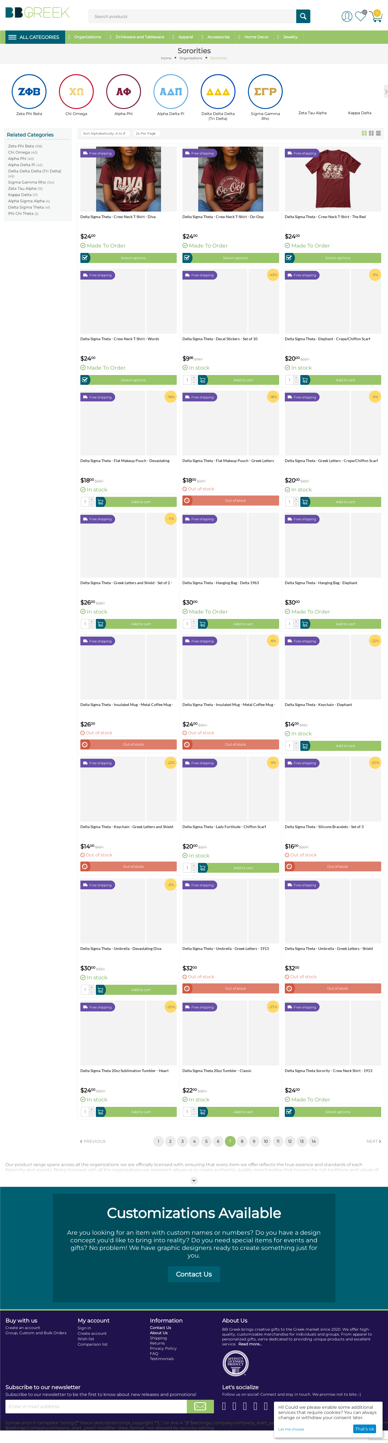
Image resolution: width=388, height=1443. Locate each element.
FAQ (154, 1366)
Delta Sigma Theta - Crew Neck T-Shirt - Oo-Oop (223, 215)
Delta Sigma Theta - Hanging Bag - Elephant (321, 585)
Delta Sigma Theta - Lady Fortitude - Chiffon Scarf (224, 832)
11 (281, 1151)
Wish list (86, 1351)
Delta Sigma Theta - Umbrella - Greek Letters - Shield (329, 955)
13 (307, 1151)
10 (268, 1151)
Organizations (191, 58)
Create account (92, 1345)
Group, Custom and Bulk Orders (36, 1345)
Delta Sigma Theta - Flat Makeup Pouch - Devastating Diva (124, 462)
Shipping (158, 1350)
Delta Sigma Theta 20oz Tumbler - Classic (217, 1079)
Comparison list (93, 1356)
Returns (157, 1355)
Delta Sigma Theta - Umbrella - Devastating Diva (120, 955)
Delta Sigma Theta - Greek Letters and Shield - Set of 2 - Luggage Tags (126, 585)
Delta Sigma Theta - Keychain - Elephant (318, 709)
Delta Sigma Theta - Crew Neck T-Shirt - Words (119, 339)
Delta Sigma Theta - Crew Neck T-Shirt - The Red (325, 215)
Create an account (22, 1340)
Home (165, 58)
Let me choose (291, 1429)
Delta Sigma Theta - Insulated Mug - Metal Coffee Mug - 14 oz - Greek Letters (228, 709)
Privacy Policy (163, 1360)
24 (155, 132)
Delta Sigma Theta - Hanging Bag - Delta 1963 (220, 585)
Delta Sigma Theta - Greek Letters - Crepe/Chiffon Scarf (331, 462)
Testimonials (162, 1371)
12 (294, 1151)
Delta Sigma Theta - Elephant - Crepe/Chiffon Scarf (327, 339)
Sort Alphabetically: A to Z (108, 132)
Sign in (84, 1340)
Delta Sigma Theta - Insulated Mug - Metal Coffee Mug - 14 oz (126, 709)
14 (320, 1151)
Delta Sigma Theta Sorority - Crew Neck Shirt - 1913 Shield (328, 1079)
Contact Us (194, 1287)
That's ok (364, 1429)
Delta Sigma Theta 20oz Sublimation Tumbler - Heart (124, 1079)
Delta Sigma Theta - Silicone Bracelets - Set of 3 (324, 832)
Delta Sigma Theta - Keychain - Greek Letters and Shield (126, 832)
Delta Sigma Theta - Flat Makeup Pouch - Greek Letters (228, 462)
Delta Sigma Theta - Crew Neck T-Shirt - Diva (118, 215)
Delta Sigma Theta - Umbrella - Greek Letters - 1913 (225, 955)
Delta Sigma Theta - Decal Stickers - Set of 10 (219, 339)
